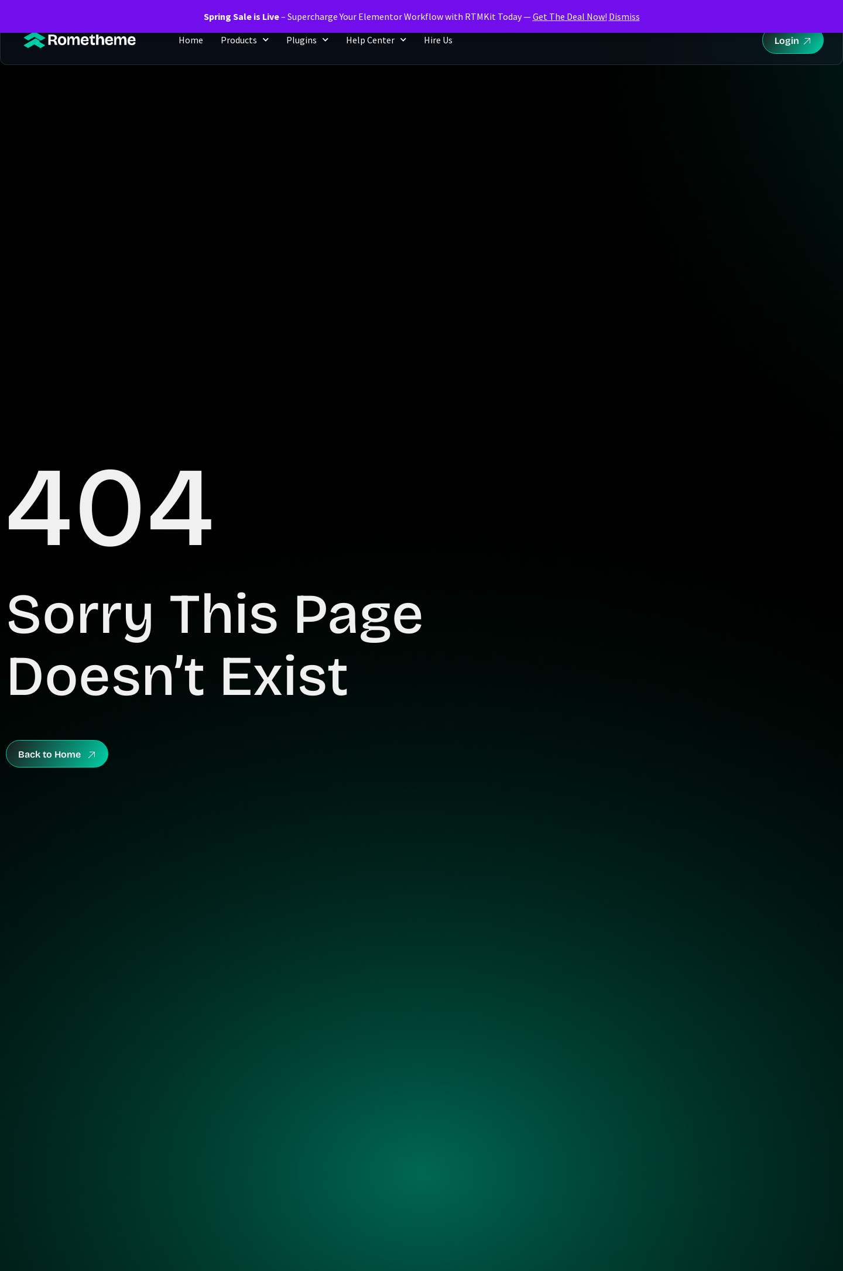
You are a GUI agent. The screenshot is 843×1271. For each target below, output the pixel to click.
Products (245, 39)
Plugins (307, 39)
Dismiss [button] (624, 16)
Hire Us (438, 40)
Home (191, 40)
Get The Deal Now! (570, 16)
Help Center (376, 39)
